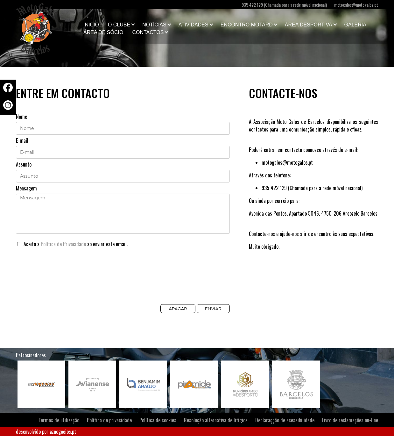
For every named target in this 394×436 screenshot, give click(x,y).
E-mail (22, 140)
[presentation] (64, 280)
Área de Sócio (103, 32)
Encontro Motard (247, 24)
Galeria (355, 24)
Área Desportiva (308, 24)
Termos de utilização (59, 420)
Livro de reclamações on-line (350, 420)
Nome (21, 116)
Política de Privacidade (63, 244)
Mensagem (26, 188)
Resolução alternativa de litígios (216, 420)
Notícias (154, 24)
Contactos (148, 32)
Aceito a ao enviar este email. (72, 244)
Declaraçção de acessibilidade (284, 420)
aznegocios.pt (63, 431)
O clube (119, 24)
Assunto (24, 164)
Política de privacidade (109, 420)
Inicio (91, 24)
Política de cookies (157, 420)
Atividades (193, 24)
